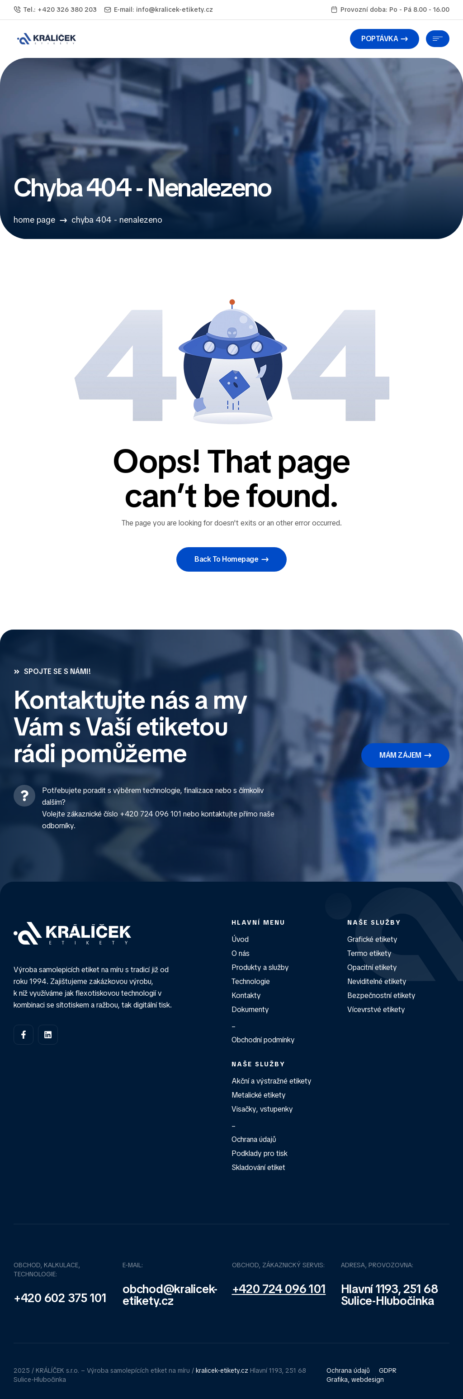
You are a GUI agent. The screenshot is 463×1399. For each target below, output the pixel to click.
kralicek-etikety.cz (222, 1370)
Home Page (34, 220)
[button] (384, 39)
